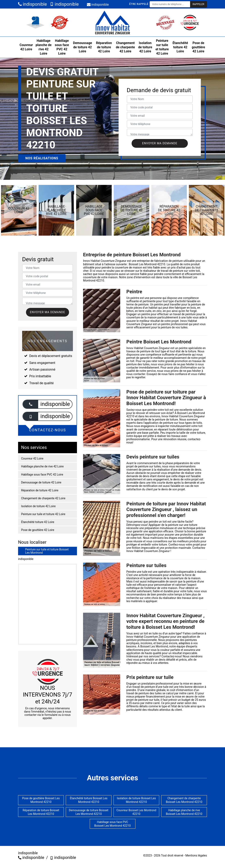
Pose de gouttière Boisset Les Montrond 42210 (41, 800)
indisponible (32, 4)
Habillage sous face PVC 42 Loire (62, 47)
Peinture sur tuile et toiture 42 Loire (162, 47)
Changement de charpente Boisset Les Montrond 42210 (184, 800)
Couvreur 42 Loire (26, 47)
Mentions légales (196, 855)
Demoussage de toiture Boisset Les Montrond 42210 (88, 812)
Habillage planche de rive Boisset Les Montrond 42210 (184, 812)
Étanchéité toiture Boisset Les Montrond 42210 (88, 800)
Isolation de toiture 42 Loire (145, 47)
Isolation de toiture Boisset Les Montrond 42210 (136, 800)
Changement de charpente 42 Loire (125, 47)
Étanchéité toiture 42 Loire (180, 47)
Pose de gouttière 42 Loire (198, 47)
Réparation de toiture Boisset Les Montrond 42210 (41, 812)
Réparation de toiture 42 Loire (104, 47)
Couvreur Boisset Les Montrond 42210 (136, 812)
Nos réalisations (41, 158)
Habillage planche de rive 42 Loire (43, 47)
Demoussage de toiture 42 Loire (82, 47)
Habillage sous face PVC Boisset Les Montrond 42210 (112, 823)
